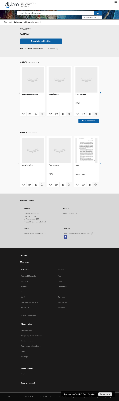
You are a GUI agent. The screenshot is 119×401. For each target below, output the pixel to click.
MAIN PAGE (8, 22)
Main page (24, 262)
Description (62, 302)
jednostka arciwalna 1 (31, 94)
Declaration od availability (31, 346)
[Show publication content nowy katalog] (63, 114)
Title (59, 276)
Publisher (61, 307)
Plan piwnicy (80, 94)
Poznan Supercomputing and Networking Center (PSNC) (88, 397)
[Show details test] (95, 184)
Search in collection (41, 41)
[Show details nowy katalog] (68, 114)
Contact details (27, 341)
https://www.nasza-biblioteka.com (78, 233)
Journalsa (24, 281)
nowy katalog (54, 94)
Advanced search (90, 17)
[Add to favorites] (23, 114)
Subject (60, 292)
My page (24, 356)
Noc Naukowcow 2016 (29, 302)
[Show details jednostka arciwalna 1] (41, 114)
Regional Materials (28, 276)
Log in (23, 374)
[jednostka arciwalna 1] (33, 80)
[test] (86, 150)
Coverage (61, 297)
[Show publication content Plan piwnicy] (89, 114)
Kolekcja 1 (25, 307)
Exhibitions (28, 22)
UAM (23, 297)
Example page (26, 330)
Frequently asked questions (31, 335)
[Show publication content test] (89, 184)
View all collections (28, 315)
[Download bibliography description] (30, 114)
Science (24, 286)
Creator (61, 281)
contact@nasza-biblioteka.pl (35, 233)
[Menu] (115, 2)
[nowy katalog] (59, 80)
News (23, 351)
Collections (18, 22)
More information (89, 394)
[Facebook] (65, 237)
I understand (105, 394)
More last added (88, 121)
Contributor (62, 286)
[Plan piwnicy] (86, 80)
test (77, 165)
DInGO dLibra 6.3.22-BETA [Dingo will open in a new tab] (36, 397)
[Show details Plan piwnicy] (95, 114)
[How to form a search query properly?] (100, 17)
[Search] (98, 13)
